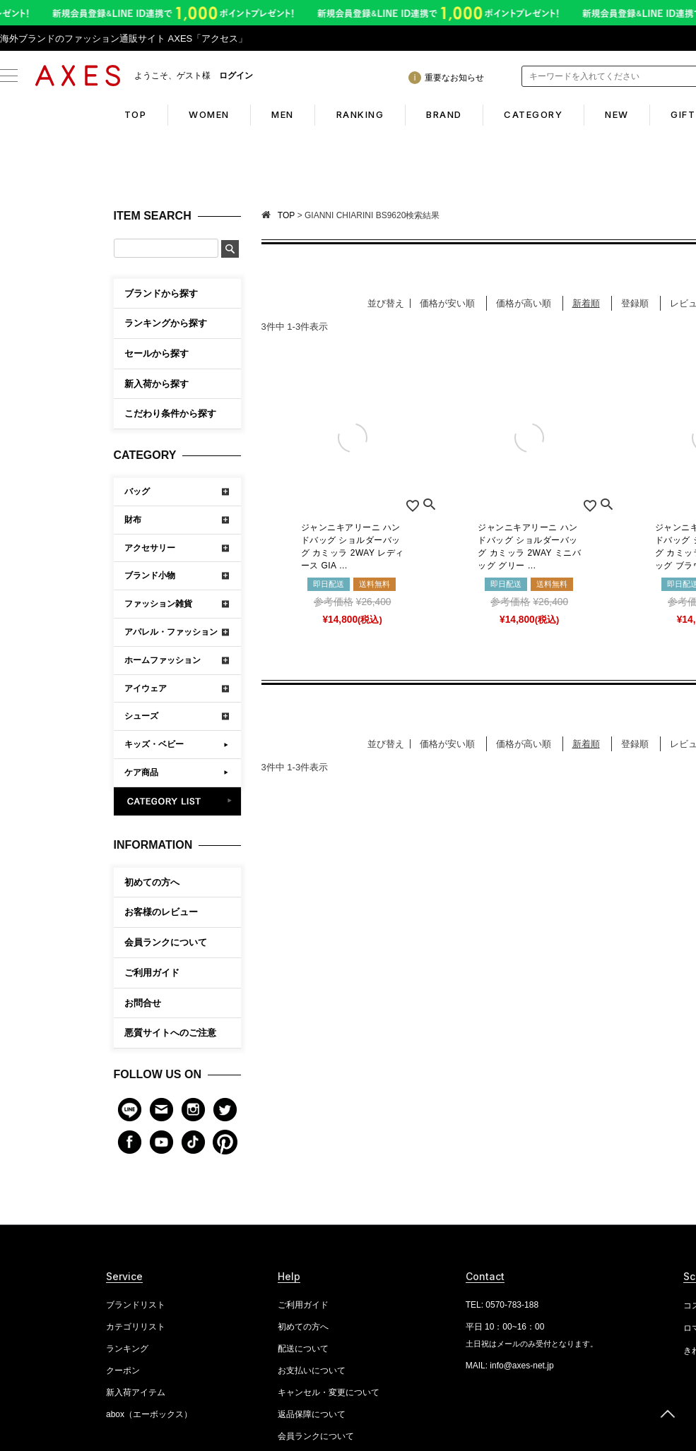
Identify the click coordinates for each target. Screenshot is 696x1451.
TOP (132, 114)
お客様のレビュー (161, 912)
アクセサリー (149, 548)
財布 (132, 520)
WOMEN (207, 114)
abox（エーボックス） (149, 1414)
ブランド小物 (149, 575)
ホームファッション (162, 660)
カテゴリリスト (135, 1327)
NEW (619, 114)
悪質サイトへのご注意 (170, 1032)
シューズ (141, 716)
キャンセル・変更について (328, 1392)
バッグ (137, 491)
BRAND (444, 114)
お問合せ (142, 1003)
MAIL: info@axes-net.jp (510, 1366)
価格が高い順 (523, 303)
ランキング (127, 1349)
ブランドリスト (135, 1305)
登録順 (635, 303)
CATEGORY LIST (178, 801)
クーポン (123, 1370)
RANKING (360, 114)
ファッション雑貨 (158, 604)
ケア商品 (141, 772)
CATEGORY (534, 114)
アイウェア (145, 688)
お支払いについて (312, 1370)
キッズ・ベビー (154, 744)
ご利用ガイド (151, 972)
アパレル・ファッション (171, 632)
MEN (281, 114)
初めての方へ (151, 882)
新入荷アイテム (135, 1392)
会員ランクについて (165, 942)
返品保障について (312, 1414)
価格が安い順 (447, 303)
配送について (303, 1349)
